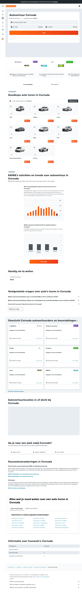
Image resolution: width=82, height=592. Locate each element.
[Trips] (3, 34)
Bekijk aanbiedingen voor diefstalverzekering (20, 476)
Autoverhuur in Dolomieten (40, 567)
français (55, 2)
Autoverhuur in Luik (60, 523)
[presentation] (77, 320)
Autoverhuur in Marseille (18, 523)
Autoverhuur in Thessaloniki (40, 523)
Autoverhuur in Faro (17, 520)
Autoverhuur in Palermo (18, 518)
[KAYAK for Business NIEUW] (3, 29)
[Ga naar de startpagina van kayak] (11, 6)
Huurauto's (18, 567)
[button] (80, 2)
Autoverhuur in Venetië (61, 518)
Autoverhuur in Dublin (38, 518)
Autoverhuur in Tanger (60, 525)
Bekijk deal (27, 120)
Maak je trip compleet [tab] (31, 508)
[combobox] (15, 18)
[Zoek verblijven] (3, 14)
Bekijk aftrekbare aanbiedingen (16, 488)
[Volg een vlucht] (3, 26)
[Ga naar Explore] (3, 22)
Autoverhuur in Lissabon (39, 520)
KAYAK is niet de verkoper (45, 581)
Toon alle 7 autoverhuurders (16, 391)
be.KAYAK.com (11, 567)
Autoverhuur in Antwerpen (61, 527)
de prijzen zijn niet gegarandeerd (42, 576)
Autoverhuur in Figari (17, 525)
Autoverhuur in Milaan (39, 525)
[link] (44, 262)
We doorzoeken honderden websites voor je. (45, 584)
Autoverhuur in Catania (61, 520)
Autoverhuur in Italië (27, 567)
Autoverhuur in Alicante (18, 527)
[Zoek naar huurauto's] (3, 18)
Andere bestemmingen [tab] (17, 508)
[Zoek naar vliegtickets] (3, 11)
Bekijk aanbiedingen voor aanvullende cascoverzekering (23, 474)
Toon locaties (39, 338)
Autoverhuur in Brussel (39, 527)
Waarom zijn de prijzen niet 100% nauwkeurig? (45, 587)
